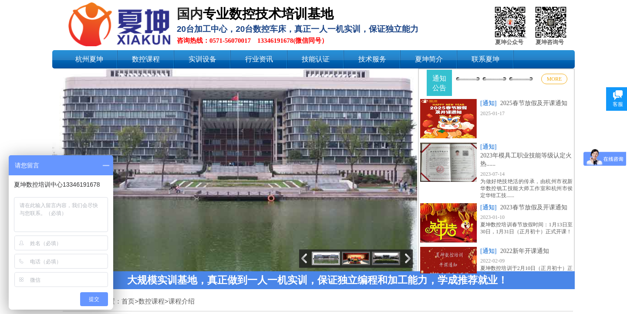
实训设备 (202, 59)
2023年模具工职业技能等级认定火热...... (526, 159)
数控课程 (146, 59)
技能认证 (316, 59)
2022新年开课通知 (524, 251)
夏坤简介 (429, 59)
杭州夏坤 (89, 59)
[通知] (488, 103)
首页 (128, 301)
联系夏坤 (485, 59)
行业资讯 (259, 59)
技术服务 (372, 59)
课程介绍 (182, 301)
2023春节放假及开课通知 (533, 207)
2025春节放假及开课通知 (533, 103)
